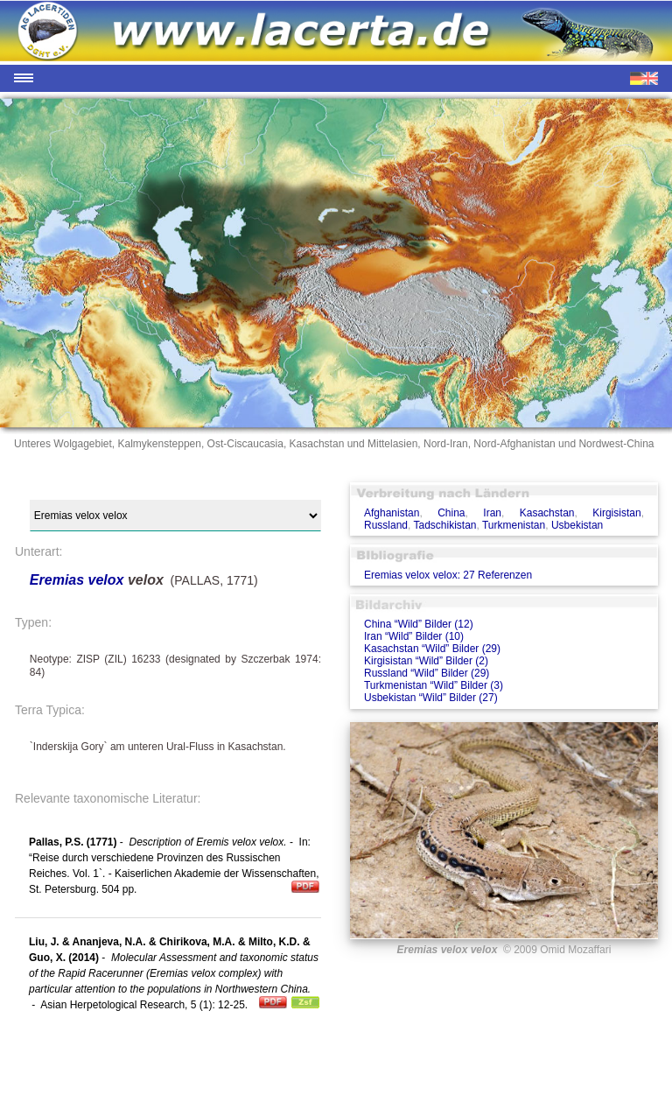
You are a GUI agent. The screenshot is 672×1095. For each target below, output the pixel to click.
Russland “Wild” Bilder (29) (426, 673)
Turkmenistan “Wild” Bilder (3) (433, 685)
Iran (492, 513)
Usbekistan (577, 525)
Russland (386, 525)
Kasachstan (547, 513)
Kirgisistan (616, 513)
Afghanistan (391, 513)
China (451, 513)
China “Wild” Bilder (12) (418, 624)
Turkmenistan (513, 525)
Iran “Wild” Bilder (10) (414, 636)
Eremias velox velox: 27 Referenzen (448, 575)
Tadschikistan (444, 525)
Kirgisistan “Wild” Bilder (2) (426, 661)
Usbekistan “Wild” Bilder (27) (431, 697)
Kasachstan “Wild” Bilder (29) (432, 648)
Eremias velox (77, 579)
